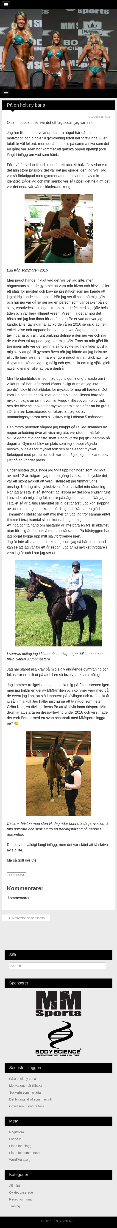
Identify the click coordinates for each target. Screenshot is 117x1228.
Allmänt (14, 1185)
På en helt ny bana (22, 1079)
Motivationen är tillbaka (26, 918)
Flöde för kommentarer (25, 1153)
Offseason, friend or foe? (27, 1106)
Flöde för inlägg (20, 1146)
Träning (14, 1206)
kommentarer (16, 874)
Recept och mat (20, 1199)
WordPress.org (20, 1159)
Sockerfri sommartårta (25, 1092)
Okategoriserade (21, 1192)
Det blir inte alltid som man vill (30, 1099)
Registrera (16, 1132)
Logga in (15, 1139)
